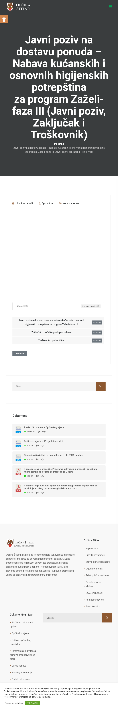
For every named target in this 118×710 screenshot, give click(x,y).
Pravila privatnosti (95, 555)
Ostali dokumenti (21, 679)
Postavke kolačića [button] (14, 703)
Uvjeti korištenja (94, 568)
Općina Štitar (46, 203)
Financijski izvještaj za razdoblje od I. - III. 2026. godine (53, 455)
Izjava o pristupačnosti (98, 561)
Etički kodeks (93, 606)
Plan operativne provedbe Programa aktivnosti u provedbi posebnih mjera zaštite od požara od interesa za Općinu (60, 470)
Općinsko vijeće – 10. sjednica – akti (43, 441)
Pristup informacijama (97, 575)
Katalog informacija (22, 672)
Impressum (92, 548)
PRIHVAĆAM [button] (32, 703)
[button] (4, 19)
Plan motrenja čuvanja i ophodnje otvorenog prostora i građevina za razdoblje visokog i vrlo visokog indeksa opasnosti (60, 487)
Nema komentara (69, 203)
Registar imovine (95, 599)
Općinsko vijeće (20, 633)
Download (97, 322)
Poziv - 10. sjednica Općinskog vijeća (44, 427)
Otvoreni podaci (94, 593)
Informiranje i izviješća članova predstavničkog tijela (23, 654)
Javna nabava (19, 665)
